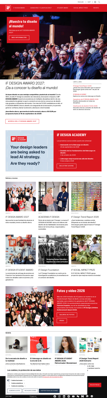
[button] (95, 2)
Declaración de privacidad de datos (53, 377)
